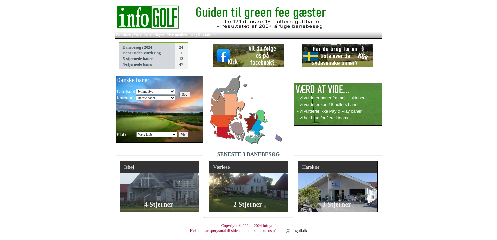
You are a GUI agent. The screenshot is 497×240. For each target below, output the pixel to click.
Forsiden (123, 34)
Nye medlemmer (181, 34)
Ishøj (129, 167)
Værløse (221, 167)
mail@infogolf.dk (292, 230)
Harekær (311, 167)
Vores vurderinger (149, 34)
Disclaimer (207, 34)
